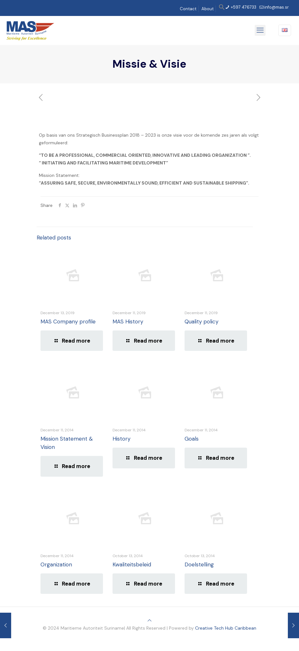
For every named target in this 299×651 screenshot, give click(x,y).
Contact (188, 8)
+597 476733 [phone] (243, 7)
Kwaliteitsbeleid (132, 564)
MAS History (128, 321)
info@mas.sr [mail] (276, 7)
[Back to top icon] (149, 620)
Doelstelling (199, 564)
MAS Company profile (68, 321)
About (207, 8)
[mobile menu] (260, 30)
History (121, 438)
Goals (192, 438)
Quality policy (201, 321)
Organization (56, 564)
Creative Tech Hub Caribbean (225, 628)
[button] (222, 8)
